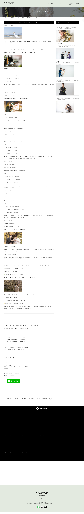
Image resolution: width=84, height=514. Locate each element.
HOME (47, 3)
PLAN (64, 3)
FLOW (59, 3)
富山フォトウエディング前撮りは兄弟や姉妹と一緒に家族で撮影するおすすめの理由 (67, 45)
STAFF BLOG (70, 3)
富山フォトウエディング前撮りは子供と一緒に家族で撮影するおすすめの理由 (67, 99)
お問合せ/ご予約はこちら (9, 362)
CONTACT (77, 3)
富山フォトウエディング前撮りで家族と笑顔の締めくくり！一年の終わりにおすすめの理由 (67, 28)
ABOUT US (54, 3)
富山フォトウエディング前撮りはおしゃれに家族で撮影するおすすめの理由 (67, 81)
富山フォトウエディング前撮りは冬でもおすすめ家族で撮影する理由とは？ (67, 63)
